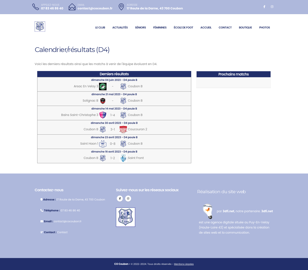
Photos (264, 27)
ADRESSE (132, 4)
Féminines (159, 27)
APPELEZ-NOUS (50, 4)
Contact (225, 27)
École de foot (183, 27)
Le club (100, 27)
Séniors (140, 27)
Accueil (205, 27)
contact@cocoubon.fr (95, 8)
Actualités (120, 27)
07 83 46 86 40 (52, 8)
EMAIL (81, 4)
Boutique (245, 27)
